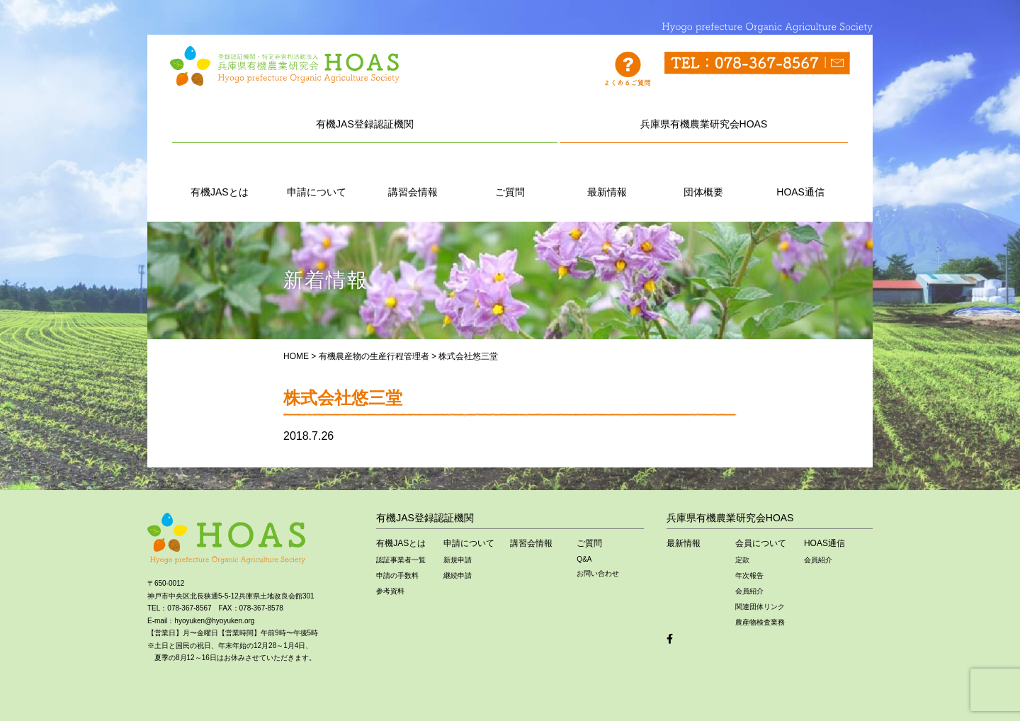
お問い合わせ (598, 573)
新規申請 (457, 560)
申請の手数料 (397, 575)
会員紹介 (749, 591)
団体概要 (703, 176)
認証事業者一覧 (401, 560)
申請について (316, 176)
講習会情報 (413, 176)
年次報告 (749, 575)
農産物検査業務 (760, 622)
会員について (760, 543)
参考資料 (390, 591)
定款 (742, 560)
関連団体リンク (760, 607)
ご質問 (510, 176)
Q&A (584, 559)
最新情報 (607, 176)
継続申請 (457, 575)
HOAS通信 (800, 176)
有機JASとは (220, 176)
